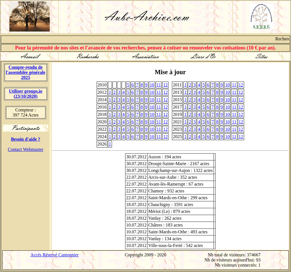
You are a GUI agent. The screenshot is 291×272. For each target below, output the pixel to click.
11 (159, 84)
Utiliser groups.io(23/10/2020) (25, 94)
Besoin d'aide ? (25, 139)
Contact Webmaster (25, 149)
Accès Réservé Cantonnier (54, 254)
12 (165, 84)
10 (152, 84)
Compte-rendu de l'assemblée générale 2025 (25, 72)
